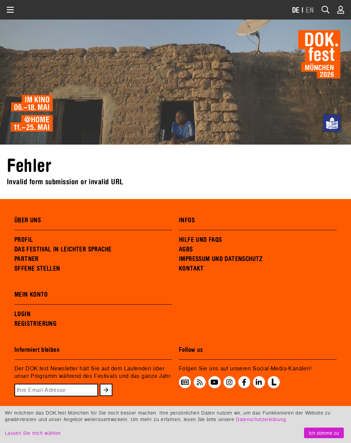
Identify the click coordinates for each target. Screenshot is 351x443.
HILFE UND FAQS (200, 239)
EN (310, 10)
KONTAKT (191, 268)
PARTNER (26, 259)
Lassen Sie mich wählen (33, 433)
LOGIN (22, 314)
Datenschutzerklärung (261, 419)
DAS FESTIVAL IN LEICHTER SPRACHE (62, 249)
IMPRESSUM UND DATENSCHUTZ (221, 259)
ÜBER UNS (27, 220)
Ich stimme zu (324, 433)
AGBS (186, 249)
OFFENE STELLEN (37, 268)
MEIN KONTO (31, 294)
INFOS (187, 220)
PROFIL (23, 239)
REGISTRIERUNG (35, 323)
